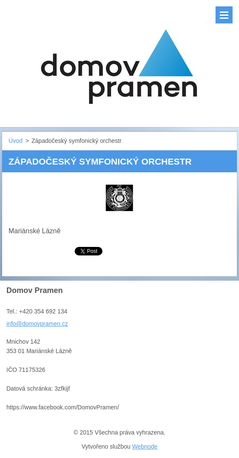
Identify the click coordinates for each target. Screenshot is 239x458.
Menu (224, 14)
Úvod (16, 140)
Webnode (144, 446)
